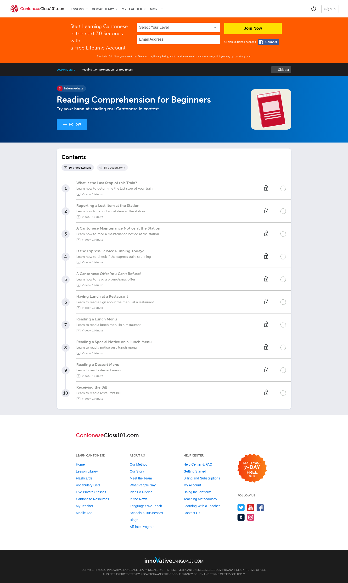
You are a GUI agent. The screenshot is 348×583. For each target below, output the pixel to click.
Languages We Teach (146, 506)
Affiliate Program (142, 527)
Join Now (253, 28)
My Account (192, 485)
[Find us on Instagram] (250, 517)
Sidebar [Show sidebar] (283, 70)
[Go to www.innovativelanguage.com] (174, 559)
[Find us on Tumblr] (241, 517)
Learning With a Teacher (202, 506)
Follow (75, 124)
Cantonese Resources (92, 499)
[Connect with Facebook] (269, 41)
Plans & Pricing (141, 492)
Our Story (137, 471)
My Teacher (132, 9)
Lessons (76, 9)
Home (80, 464)
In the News (138, 499)
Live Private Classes (91, 492)
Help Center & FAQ (198, 464)
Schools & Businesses (146, 513)
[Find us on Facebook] (260, 507)
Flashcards (84, 478)
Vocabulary (103, 9)
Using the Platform (197, 492)
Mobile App (84, 513)
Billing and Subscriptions (202, 478)
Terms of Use (145, 56)
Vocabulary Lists (88, 485)
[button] (313, 8)
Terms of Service (223, 574)
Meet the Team (141, 478)
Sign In (330, 9)
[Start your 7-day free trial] (252, 468)
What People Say (143, 485)
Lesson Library (66, 69)
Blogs (134, 520)
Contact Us (192, 513)
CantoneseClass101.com (203, 569)
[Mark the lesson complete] (283, 188)
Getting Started (195, 471)
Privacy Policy (160, 56)
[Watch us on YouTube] (250, 507)
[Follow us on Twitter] (241, 507)
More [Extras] (154, 9)
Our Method (138, 464)
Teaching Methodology (200, 499)
